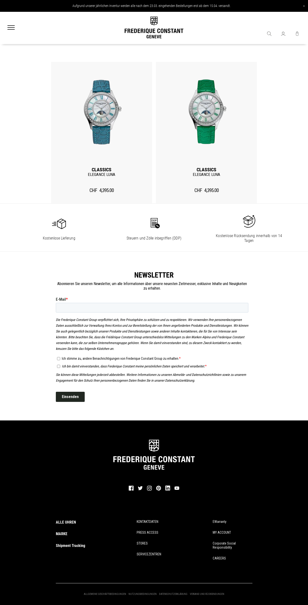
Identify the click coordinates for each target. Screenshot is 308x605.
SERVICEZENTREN (149, 554)
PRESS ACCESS (147, 532)
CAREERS (219, 558)
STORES (142, 543)
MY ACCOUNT (222, 532)
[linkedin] (167, 490)
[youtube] (177, 489)
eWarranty (219, 522)
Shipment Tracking (70, 545)
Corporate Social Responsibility (224, 545)
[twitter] (140, 489)
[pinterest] (158, 490)
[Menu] (11, 28)
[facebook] (131, 490)
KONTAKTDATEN (147, 522)
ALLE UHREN (66, 522)
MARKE (61, 534)
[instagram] (149, 490)
